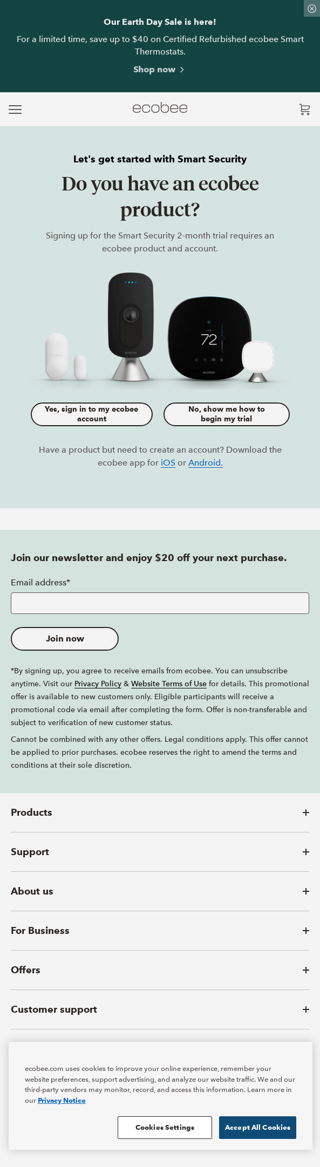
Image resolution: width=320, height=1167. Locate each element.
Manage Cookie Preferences (247, 1089)
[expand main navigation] (15, 109)
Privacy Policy (97, 683)
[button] (160, 812)
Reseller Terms (116, 1089)
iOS (168, 463)
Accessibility (194, 1089)
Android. (205, 463)
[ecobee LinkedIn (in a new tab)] (89, 1118)
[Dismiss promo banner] (312, 8)
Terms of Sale (156, 1089)
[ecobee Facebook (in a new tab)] (19, 1118)
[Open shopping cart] (305, 109)
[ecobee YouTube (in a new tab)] (110, 1118)
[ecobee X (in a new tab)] (40, 1118)
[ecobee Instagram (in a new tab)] (65, 1118)
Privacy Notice (76, 1089)
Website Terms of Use (169, 683)
